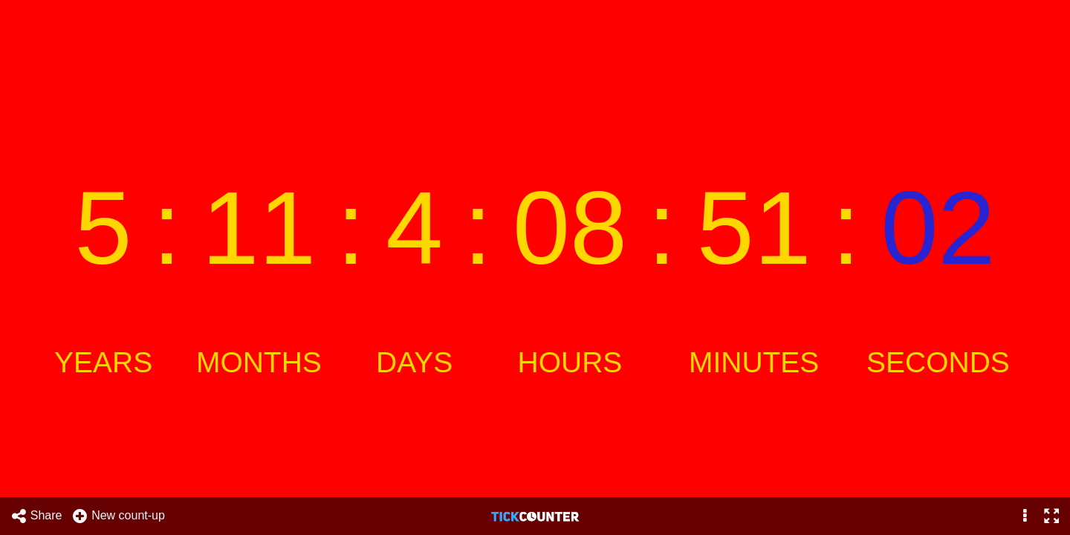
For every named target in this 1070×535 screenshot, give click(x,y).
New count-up (118, 516)
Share (36, 516)
